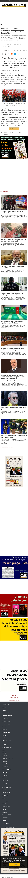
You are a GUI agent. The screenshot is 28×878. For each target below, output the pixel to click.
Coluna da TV (6, 792)
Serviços (4, 812)
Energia (4, 753)
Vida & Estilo (5, 823)
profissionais (11, 132)
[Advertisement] (14, 15)
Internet (4, 798)
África (4, 744)
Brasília (4, 790)
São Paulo (5, 780)
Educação (5, 718)
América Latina (6, 787)
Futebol (4, 764)
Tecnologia (5, 818)
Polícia (4, 735)
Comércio (5, 795)
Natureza (4, 772)
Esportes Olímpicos (7, 758)
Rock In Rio (18, 132)
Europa (4, 727)
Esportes (4, 755)
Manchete (5, 801)
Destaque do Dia (17, 44)
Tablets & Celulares (7, 815)
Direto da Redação (7, 715)
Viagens (4, 783)
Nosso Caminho (14, 698)
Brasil (4, 707)
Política (4, 738)
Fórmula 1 (5, 761)
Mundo (4, 804)
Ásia (3, 750)
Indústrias (5, 767)
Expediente (14, 695)
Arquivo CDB (5, 704)
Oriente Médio (6, 732)
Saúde (4, 809)
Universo (4, 820)
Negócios (4, 775)
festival (5, 132)
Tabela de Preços (14, 700)
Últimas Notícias (7, 44)
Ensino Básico (6, 721)
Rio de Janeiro (6, 46)
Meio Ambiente (6, 769)
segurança (6, 134)
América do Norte (7, 747)
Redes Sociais (6, 806)
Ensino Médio (6, 724)
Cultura (4, 710)
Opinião (4, 729)
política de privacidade (7, 861)
